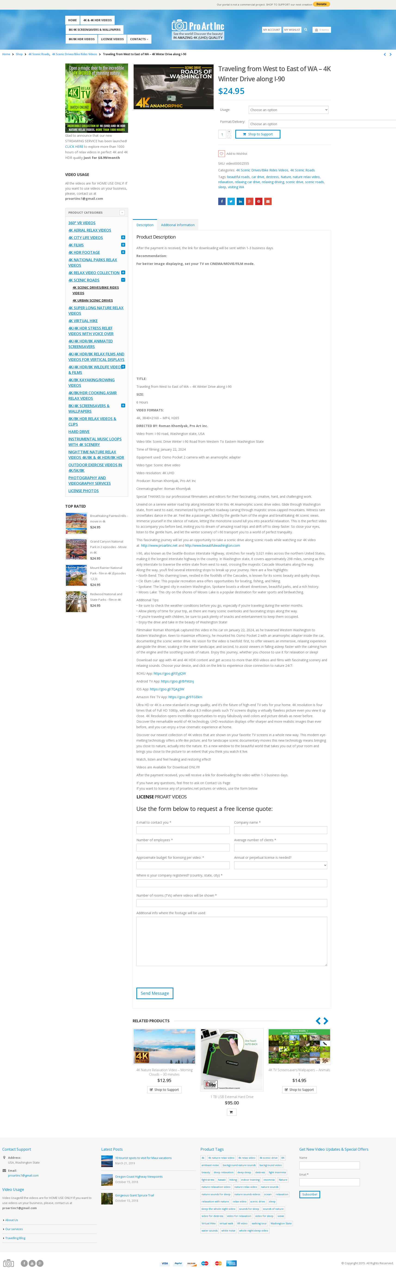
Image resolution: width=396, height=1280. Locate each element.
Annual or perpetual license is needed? (262, 858)
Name (303, 1158)
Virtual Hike (209, 1223)
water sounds (210, 1231)
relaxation (225, 182)
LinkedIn (240, 202)
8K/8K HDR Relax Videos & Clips (92, 421)
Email (268, 202)
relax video (239, 1202)
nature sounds (269, 1187)
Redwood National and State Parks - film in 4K (106, 597)
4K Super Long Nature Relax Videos (95, 310)
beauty (206, 1172)
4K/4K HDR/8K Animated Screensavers (90, 344)
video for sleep (264, 1216)
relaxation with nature (215, 1202)
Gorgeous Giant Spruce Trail (134, 1196)
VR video (242, 1223)
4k (203, 1158)
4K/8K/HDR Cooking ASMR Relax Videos (92, 395)
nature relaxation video (216, 1187)
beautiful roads (238, 177)
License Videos (112, 39)
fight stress (208, 1180)
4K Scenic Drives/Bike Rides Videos (262, 170)
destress (272, 177)
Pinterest (259, 202)
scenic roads (314, 182)
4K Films (76, 245)
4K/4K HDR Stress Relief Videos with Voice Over (91, 331)
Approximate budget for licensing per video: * (170, 858)
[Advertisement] (96, 689)
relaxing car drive (247, 182)
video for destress (212, 1216)
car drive (258, 177)
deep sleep (244, 1172)
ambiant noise (210, 1165)
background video (271, 1165)
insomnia (269, 1180)
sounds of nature (273, 1209)
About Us (11, 1220)
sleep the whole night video (218, 1209)
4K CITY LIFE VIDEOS (85, 237)
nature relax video (306, 177)
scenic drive (294, 182)
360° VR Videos (81, 222)
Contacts (138, 39)
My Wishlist (292, 29)
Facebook (222, 202)
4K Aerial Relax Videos (89, 230)
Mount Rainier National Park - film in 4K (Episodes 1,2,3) (108, 573)
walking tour (259, 1223)
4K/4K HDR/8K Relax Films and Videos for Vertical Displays (96, 357)
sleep (222, 187)
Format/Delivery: (232, 121)
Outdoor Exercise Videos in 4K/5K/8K (95, 467)
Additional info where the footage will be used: (171, 913)
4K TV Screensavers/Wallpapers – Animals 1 (299, 1072)
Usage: (225, 109)
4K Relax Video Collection (94, 272)
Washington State (281, 1223)
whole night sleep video (253, 1231)
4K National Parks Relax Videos (92, 262)
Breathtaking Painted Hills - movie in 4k (109, 518)
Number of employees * (154, 840)
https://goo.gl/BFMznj (177, 681)
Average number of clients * (255, 840)
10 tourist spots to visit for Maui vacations (143, 1158)
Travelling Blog (15, 1239)
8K (283, 1158)
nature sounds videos (247, 1194)
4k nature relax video (221, 1158)
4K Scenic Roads (302, 170)
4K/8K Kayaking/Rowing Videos (91, 382)
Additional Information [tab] (178, 225)
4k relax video (246, 1158)
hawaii (222, 1180)
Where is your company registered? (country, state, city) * (179, 876)
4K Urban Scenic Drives (93, 300)
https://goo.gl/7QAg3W (167, 689)
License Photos (83, 490)
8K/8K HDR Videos (82, 39)
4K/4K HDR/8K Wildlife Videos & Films (95, 369)
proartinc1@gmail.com (23, 1176)
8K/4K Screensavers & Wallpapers (94, 30)
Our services (14, 1229)
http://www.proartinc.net (159, 545)
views (281, 1216)
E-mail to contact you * (153, 823)
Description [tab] (144, 225)
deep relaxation (223, 1172)
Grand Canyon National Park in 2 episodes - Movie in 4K (108, 547)
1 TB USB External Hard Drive (232, 1097)
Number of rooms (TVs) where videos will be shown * (176, 896)
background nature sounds (239, 1165)
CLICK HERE (74, 146)
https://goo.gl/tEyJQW (170, 673)
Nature (286, 177)
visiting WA (236, 187)
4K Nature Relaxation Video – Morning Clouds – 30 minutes (164, 1072)
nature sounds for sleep (216, 1194)
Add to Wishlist (238, 154)
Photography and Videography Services (89, 480)
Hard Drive (78, 431)
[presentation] (171, 979)
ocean (268, 1194)
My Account (271, 29)
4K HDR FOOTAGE (84, 252)
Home (72, 20)
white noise (228, 1231)
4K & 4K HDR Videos (97, 20)
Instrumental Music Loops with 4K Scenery (95, 442)
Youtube (32, 1263)
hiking (233, 1180)
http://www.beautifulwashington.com (212, 545)
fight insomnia (277, 1172)
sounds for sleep (249, 1209)
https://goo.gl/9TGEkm (185, 697)
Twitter (231, 202)
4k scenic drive (269, 1158)
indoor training (250, 1180)
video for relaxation (239, 1216)
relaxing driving (273, 182)
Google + (249, 202)
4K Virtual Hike (83, 320)
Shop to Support (260, 134)
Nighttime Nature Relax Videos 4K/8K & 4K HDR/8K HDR (96, 454)
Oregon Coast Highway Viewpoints (139, 1177)
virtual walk (226, 1223)
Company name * (247, 823)
